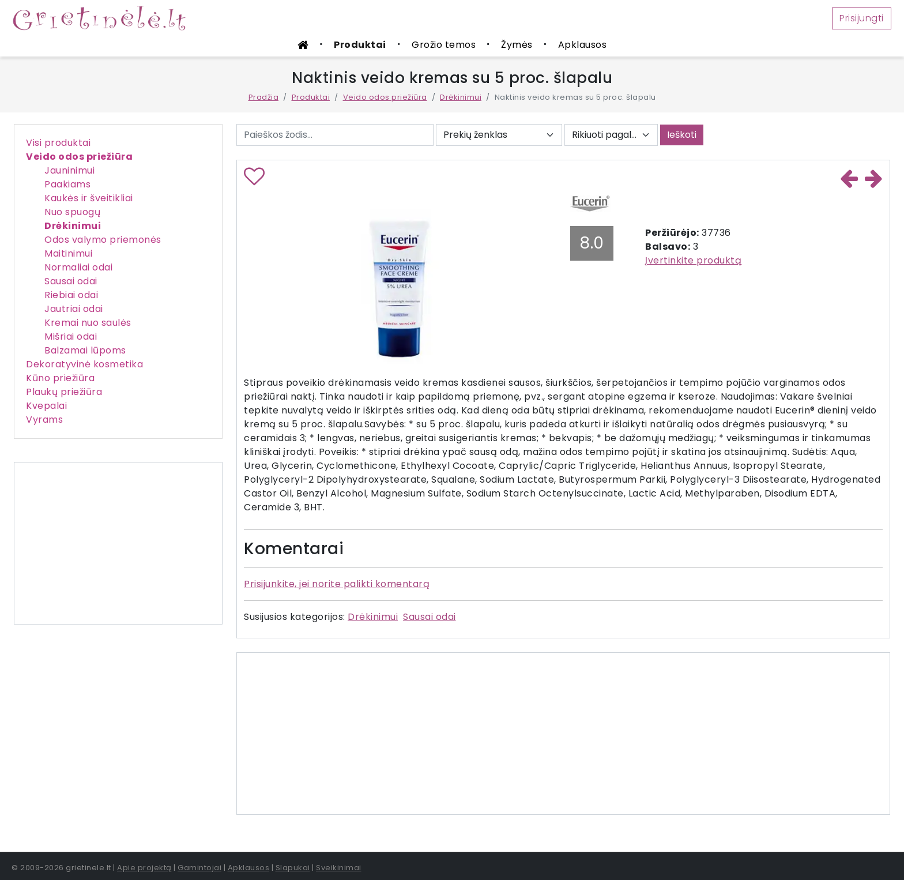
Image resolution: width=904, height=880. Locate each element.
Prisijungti (861, 18)
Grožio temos (444, 44)
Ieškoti (681, 134)
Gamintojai (199, 867)
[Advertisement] (118, 543)
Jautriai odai (73, 308)
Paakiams (67, 184)
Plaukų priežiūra (64, 391)
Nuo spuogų (72, 212)
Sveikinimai (338, 867)
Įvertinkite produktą (693, 260)
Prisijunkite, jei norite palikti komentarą (337, 584)
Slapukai (293, 867)
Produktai (360, 44)
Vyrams (44, 419)
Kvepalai (46, 405)
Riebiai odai (71, 295)
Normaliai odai (78, 267)
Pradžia (263, 97)
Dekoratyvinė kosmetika (84, 364)
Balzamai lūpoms (85, 350)
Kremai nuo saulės (87, 322)
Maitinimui (68, 253)
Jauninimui (69, 170)
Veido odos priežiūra (385, 97)
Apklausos (582, 44)
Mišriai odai (70, 336)
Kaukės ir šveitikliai (88, 198)
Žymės (517, 44)
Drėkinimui (460, 97)
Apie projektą (144, 867)
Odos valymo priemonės (102, 239)
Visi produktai (58, 142)
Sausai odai (70, 281)
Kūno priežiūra (60, 378)
